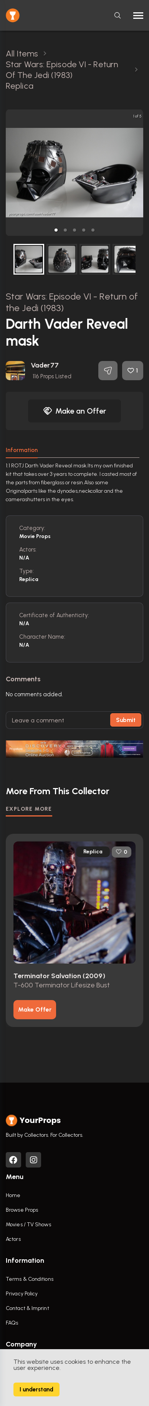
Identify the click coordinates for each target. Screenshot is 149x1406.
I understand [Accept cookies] (36, 1389)
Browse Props (22, 1210)
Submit (126, 720)
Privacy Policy (22, 1293)
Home (13, 1195)
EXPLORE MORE (29, 809)
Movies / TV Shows (28, 1224)
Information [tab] (22, 450)
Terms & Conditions (29, 1279)
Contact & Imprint (27, 1308)
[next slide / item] (137, 172)
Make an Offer (74, 411)
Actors (13, 1239)
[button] (56, 230)
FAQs (12, 1323)
